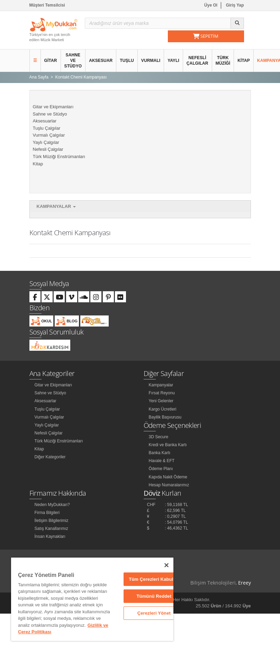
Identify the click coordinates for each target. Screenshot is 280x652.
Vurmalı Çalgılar (49, 135)
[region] (92, 599)
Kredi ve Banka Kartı (168, 444)
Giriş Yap (235, 5)
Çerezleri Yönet (154, 613)
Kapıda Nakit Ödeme (168, 477)
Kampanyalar (56, 206)
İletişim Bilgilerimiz (52, 520)
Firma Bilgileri (47, 512)
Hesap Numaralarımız (169, 485)
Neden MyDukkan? (52, 504)
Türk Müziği (223, 60)
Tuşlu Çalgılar (47, 128)
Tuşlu (127, 60)
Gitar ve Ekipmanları (53, 106)
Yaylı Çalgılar (46, 142)
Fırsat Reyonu (162, 393)
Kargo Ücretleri (163, 409)
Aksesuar (100, 60)
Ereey (244, 582)
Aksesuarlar (45, 120)
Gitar (50, 60)
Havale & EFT (162, 460)
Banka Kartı (160, 452)
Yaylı (173, 60)
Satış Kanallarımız (51, 528)
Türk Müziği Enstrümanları (59, 156)
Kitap (243, 60)
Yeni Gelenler (161, 400)
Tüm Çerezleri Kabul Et (154, 579)
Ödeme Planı (161, 468)
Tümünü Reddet (153, 596)
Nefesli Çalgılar (197, 60)
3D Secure (159, 436)
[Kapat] (166, 565)
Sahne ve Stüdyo (73, 60)
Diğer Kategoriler (50, 456)
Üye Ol (210, 5)
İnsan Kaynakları (50, 536)
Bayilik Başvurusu (165, 417)
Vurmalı (150, 60)
